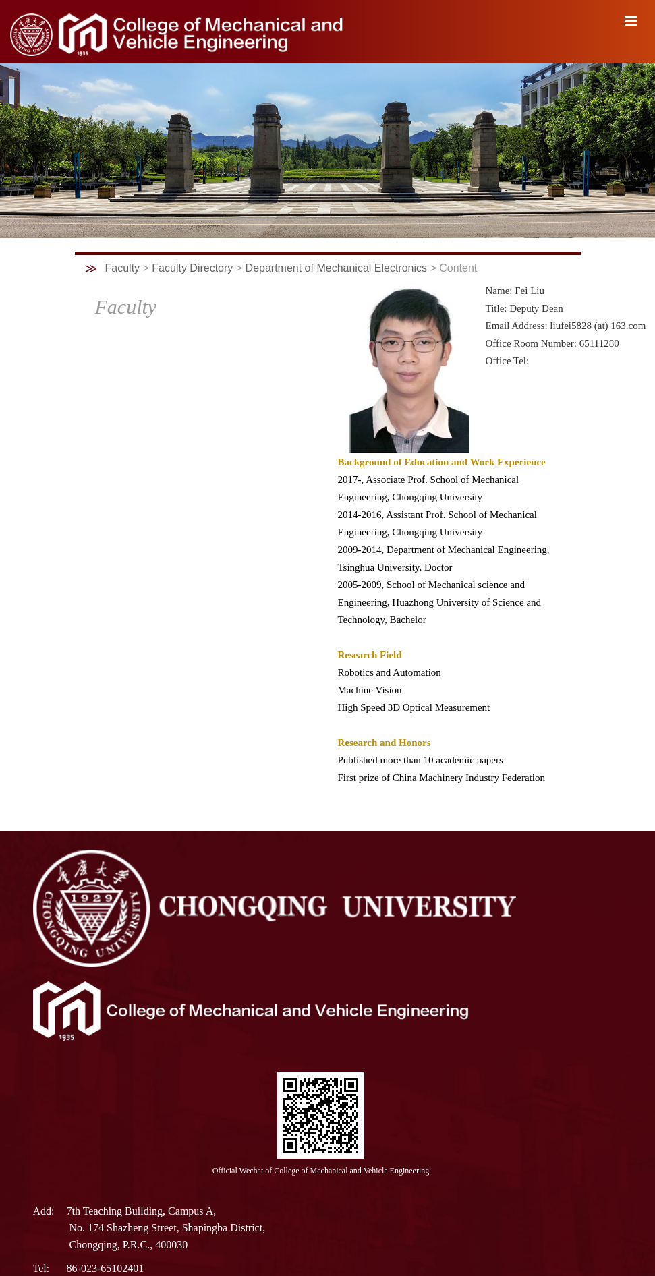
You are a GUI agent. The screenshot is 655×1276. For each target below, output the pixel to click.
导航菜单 (631, 21)
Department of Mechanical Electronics (336, 268)
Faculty (122, 268)
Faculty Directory (192, 268)
